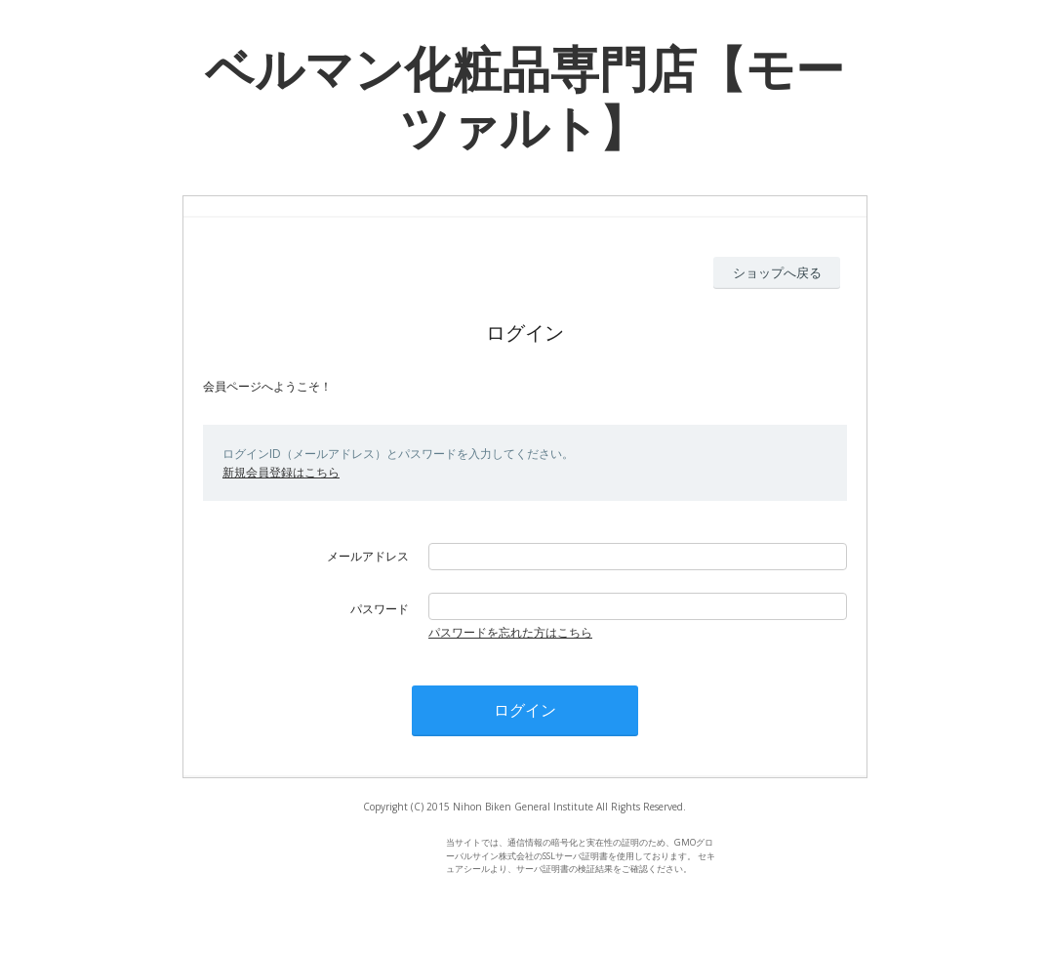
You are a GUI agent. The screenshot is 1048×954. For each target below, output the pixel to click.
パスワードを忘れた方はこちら (510, 632)
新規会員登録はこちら (281, 472)
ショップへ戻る (777, 272)
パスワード (379, 609)
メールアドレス (368, 556)
